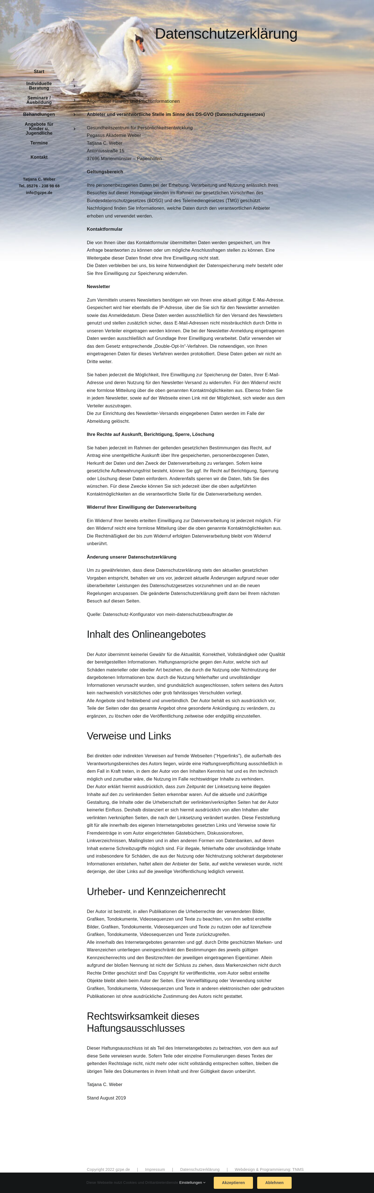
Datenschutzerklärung (200, 1169)
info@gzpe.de (39, 192)
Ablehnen (274, 1182)
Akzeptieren (233, 1182)
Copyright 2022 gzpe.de (108, 1169)
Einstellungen (192, 1182)
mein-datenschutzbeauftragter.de (199, 614)
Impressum (155, 1169)
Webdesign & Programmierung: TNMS (269, 1169)
